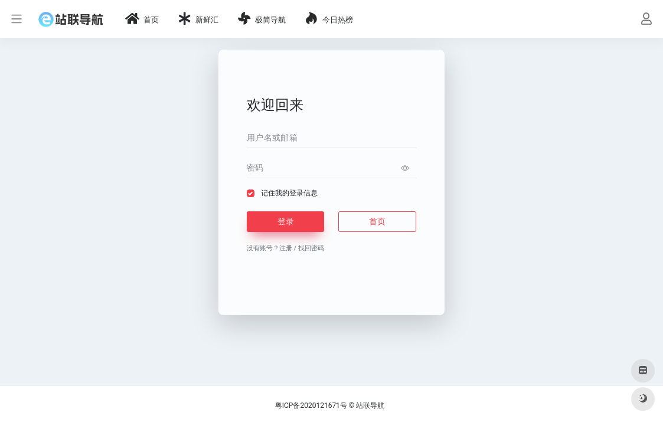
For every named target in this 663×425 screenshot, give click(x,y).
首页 (377, 221)
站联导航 (370, 405)
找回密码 (311, 248)
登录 (285, 221)
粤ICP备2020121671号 (311, 405)
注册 (285, 248)
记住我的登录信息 (289, 193)
